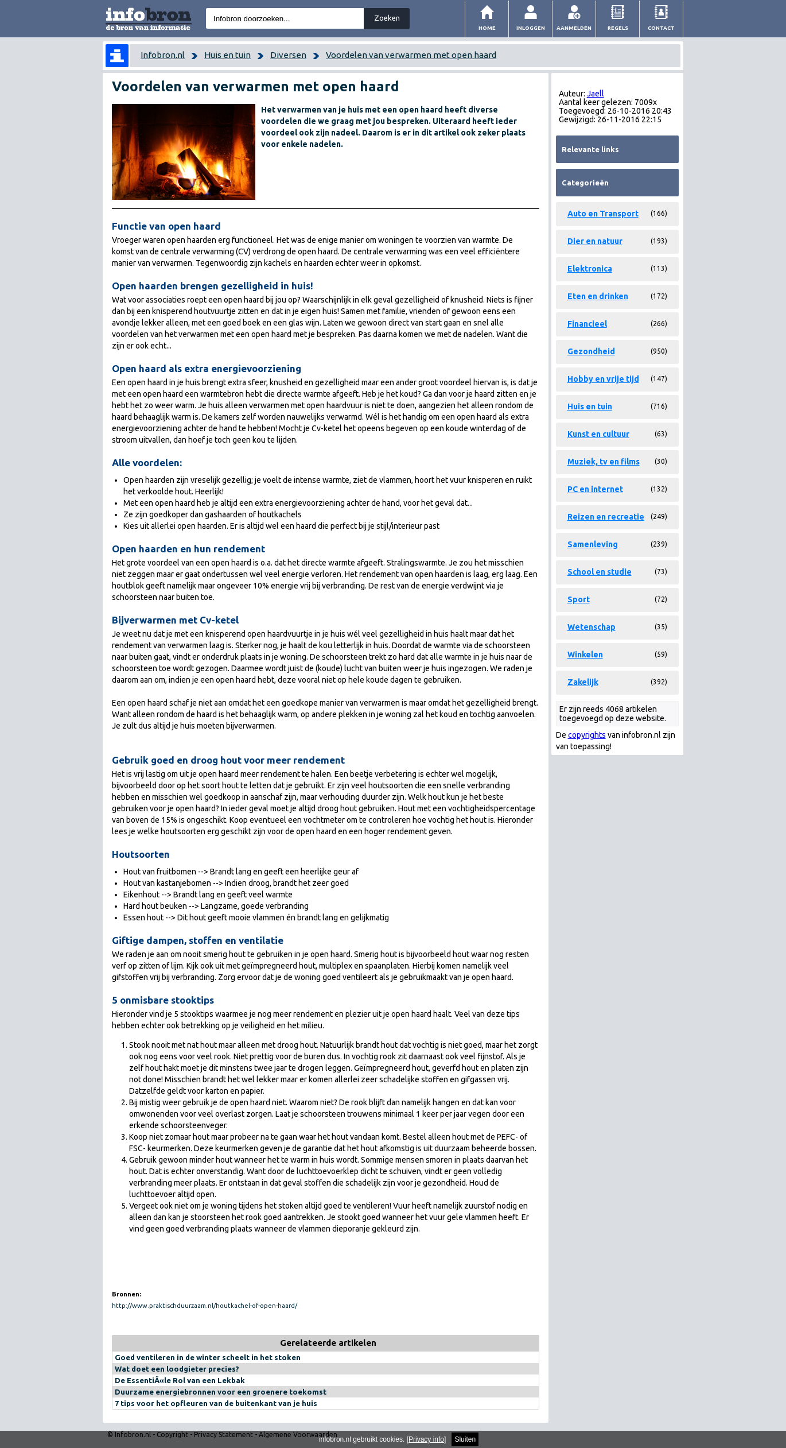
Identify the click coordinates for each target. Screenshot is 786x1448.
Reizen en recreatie (605, 516)
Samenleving (592, 544)
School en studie (599, 571)
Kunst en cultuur (598, 434)
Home (487, 28)
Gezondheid (591, 351)
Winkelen (585, 654)
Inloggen (530, 28)
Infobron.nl (163, 55)
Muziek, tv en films (603, 461)
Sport (578, 599)
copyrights (587, 735)
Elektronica (589, 268)
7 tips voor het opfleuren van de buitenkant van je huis (216, 1403)
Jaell (595, 93)
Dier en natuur (594, 241)
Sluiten (465, 1439)
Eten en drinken (597, 296)
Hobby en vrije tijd (603, 379)
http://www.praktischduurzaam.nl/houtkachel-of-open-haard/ (204, 1305)
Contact (661, 28)
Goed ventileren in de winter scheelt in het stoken (208, 1357)
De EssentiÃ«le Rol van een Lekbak (180, 1380)
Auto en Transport (603, 213)
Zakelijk (582, 682)
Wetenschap (591, 627)
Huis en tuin (227, 55)
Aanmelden (574, 28)
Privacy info (426, 1439)
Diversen (288, 55)
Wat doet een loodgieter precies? (177, 1369)
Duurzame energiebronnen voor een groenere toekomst (220, 1392)
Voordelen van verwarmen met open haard (411, 55)
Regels (618, 28)
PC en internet (595, 489)
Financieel (587, 323)
